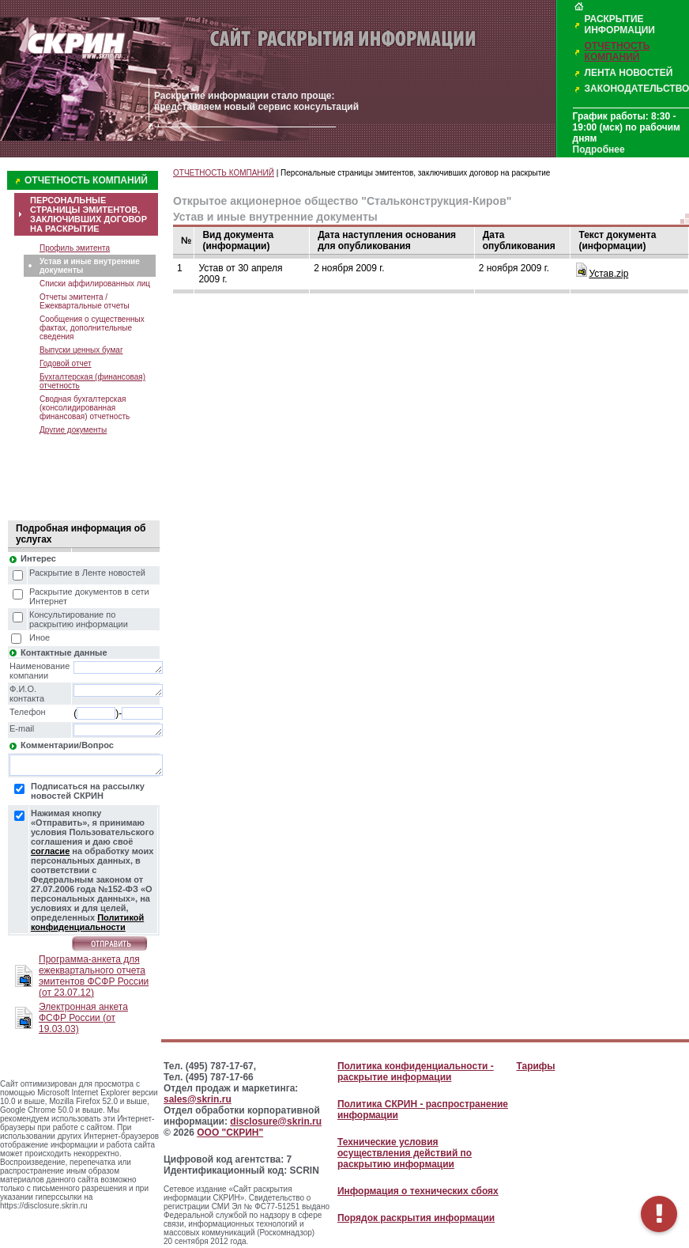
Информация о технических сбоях (418, 1191)
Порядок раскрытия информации (416, 1217)
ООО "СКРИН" (230, 1132)
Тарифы (535, 1066)
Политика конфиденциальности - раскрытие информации (415, 1072)
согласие (50, 851)
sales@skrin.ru (198, 1099)
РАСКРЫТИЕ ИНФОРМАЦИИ (620, 24)
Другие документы (73, 429)
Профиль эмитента (75, 248)
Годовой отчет (66, 363)
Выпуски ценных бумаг (81, 350)
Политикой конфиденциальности (87, 922)
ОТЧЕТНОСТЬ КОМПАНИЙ (617, 51)
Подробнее (599, 149)
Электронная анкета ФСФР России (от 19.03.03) (83, 1017)
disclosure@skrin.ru (276, 1121)
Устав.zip (608, 273)
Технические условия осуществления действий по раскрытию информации (404, 1153)
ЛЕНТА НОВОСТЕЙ (629, 72)
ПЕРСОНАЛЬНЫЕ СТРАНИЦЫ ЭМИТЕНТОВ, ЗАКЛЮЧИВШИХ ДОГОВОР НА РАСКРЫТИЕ (88, 214)
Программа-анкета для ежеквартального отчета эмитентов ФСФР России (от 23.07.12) (94, 976)
